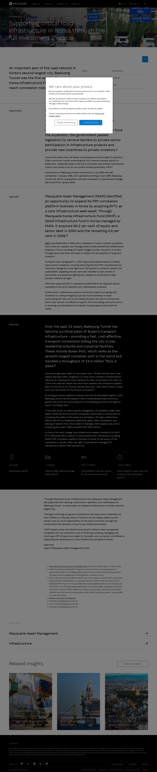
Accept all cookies (91, 122)
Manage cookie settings (66, 122)
